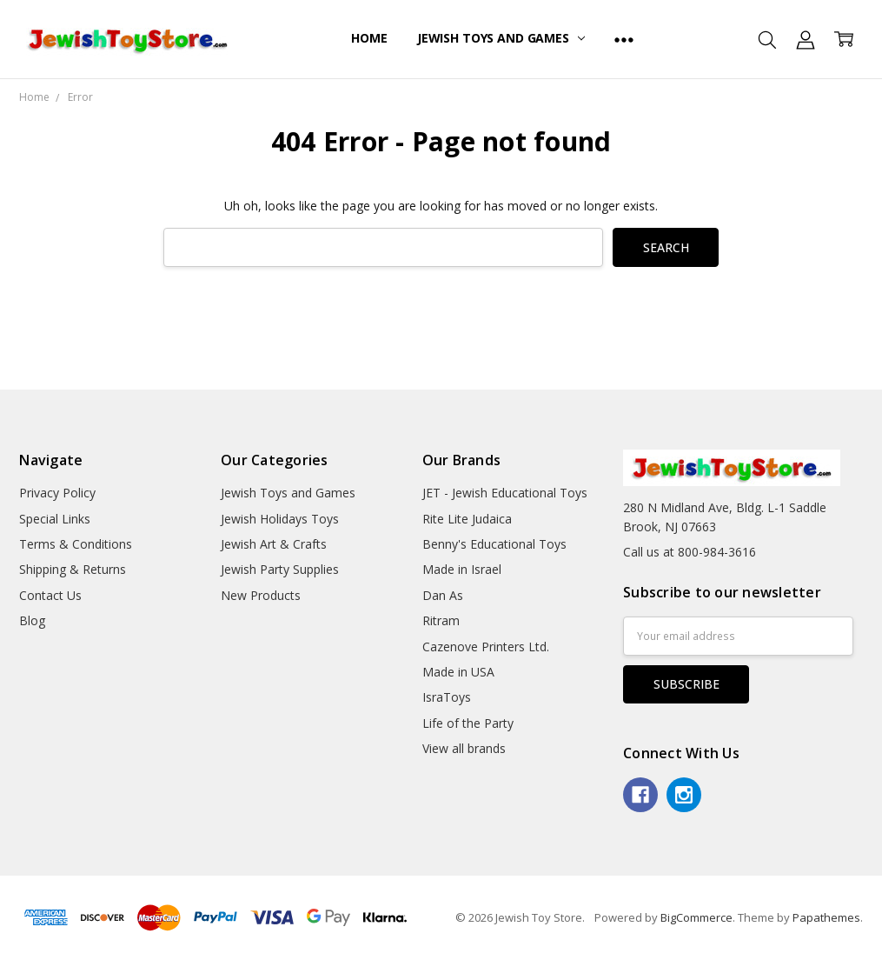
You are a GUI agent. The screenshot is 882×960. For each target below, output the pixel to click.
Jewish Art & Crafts (274, 544)
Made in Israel (461, 569)
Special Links (54, 518)
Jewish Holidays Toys (280, 518)
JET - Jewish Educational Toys (504, 492)
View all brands (464, 748)
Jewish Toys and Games (501, 38)
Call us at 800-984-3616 (689, 551)
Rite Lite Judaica (467, 518)
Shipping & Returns (72, 569)
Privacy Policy (57, 492)
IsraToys (446, 697)
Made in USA (458, 671)
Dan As (442, 595)
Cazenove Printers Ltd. (485, 646)
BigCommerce (696, 917)
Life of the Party (468, 723)
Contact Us (50, 595)
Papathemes (826, 917)
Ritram (441, 620)
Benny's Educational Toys (494, 544)
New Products (261, 595)
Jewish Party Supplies (280, 569)
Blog (32, 620)
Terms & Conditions (75, 544)
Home (369, 38)
